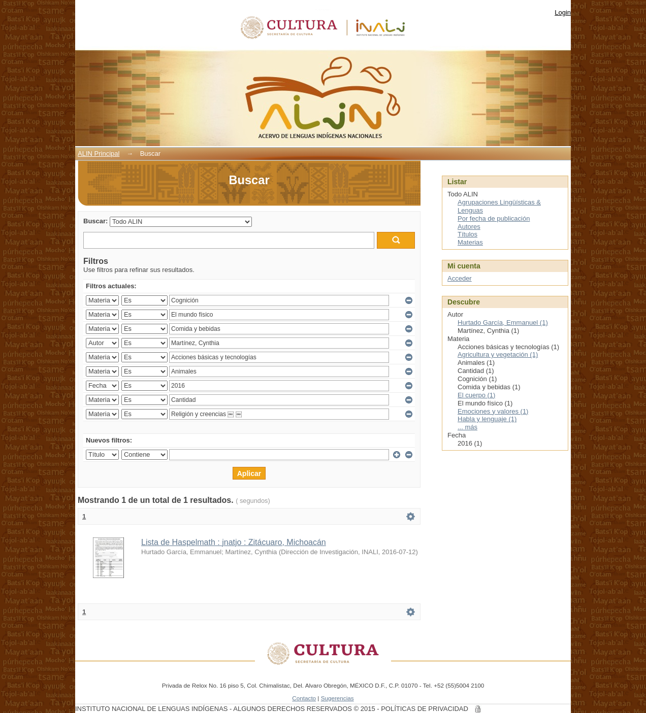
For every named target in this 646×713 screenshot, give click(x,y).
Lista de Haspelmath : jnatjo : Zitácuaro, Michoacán (233, 542)
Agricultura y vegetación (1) (498, 354)
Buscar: (95, 221)
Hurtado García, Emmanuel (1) (503, 322)
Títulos (467, 234)
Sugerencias (337, 698)
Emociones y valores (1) (493, 411)
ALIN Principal (98, 153)
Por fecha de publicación (494, 218)
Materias (470, 242)
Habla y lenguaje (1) (487, 419)
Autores (469, 226)
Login (563, 12)
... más (467, 427)
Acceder (459, 278)
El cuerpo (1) (476, 395)
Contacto (304, 698)
